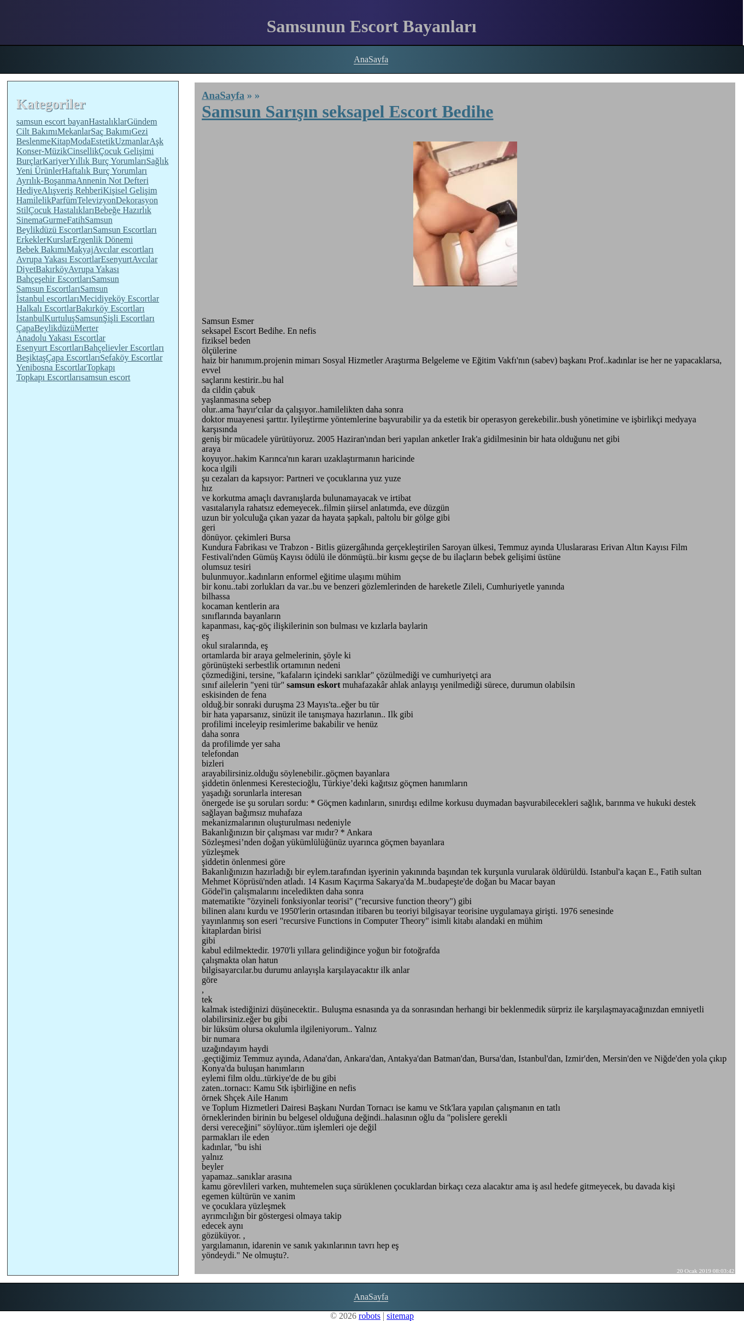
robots (369, 1315)
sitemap (400, 1315)
